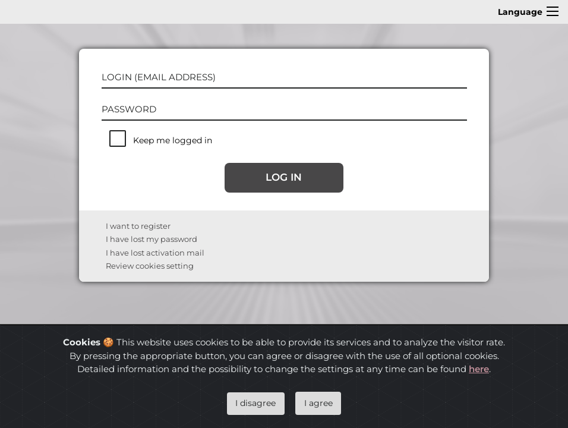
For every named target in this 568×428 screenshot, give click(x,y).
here (479, 368)
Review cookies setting (150, 265)
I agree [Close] (318, 403)
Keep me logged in (172, 140)
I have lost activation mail (155, 252)
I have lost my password (151, 239)
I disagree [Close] (255, 403)
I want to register (138, 226)
